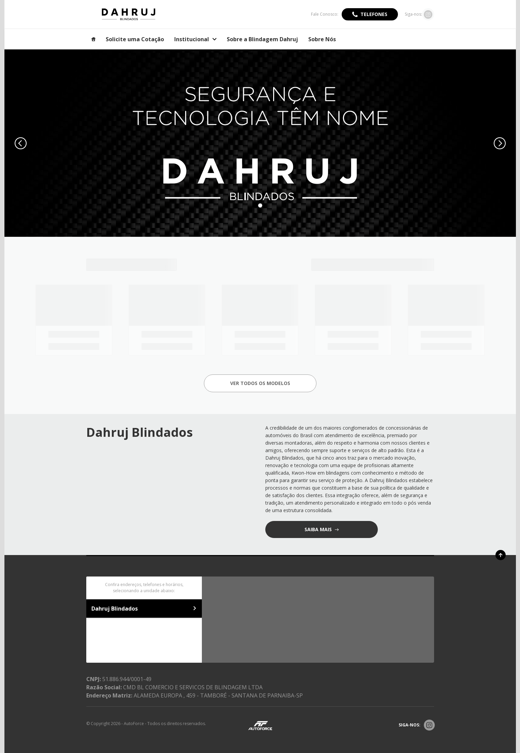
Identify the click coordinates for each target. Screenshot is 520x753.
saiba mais (318, 529)
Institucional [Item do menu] (195, 39)
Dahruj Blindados (144, 608)
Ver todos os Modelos (260, 383)
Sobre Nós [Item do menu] (322, 39)
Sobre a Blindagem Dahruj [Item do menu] (262, 39)
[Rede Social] (429, 725)
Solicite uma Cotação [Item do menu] (135, 39)
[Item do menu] (93, 39)
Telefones (373, 14)
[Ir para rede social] (428, 14)
